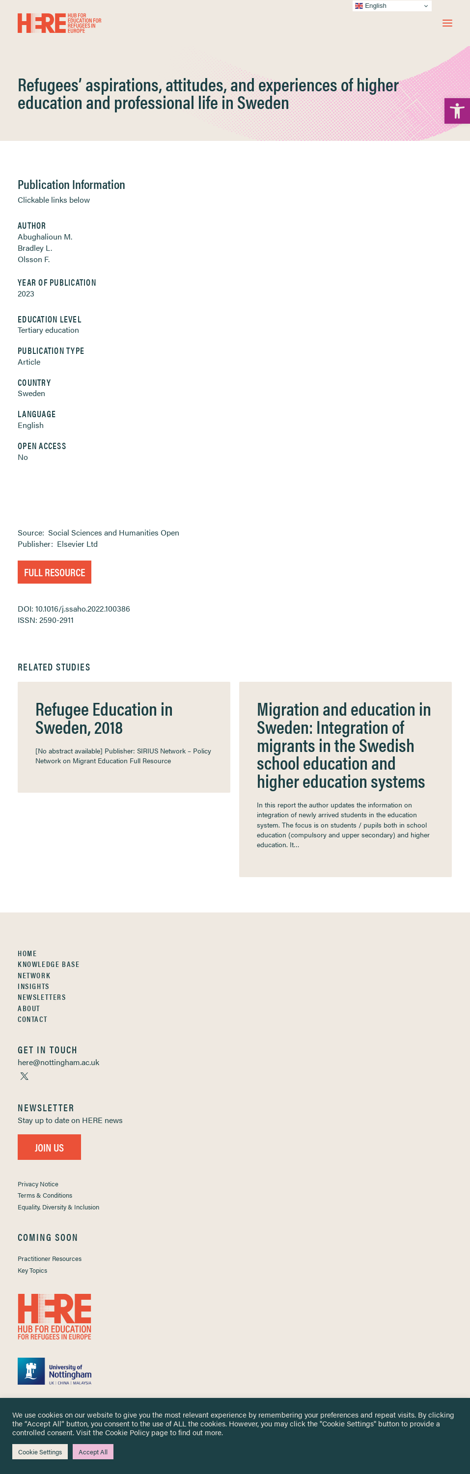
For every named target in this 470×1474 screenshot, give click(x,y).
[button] (447, 23)
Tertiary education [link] (48, 329)
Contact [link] (32, 1018)
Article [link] (29, 361)
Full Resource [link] (54, 571)
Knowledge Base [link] (49, 963)
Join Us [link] (49, 1146)
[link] (457, 111)
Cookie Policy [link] (127, 1432)
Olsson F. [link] (34, 259)
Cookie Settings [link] (40, 1451)
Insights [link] (34, 986)
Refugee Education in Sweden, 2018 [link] (104, 717)
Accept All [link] (93, 1451)
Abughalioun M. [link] (45, 236)
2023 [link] (26, 293)
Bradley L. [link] (35, 247)
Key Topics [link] (32, 1270)
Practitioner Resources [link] (50, 1258)
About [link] (29, 1008)
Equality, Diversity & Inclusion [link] (58, 1206)
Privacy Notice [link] (38, 1183)
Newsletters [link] (42, 996)
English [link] (31, 424)
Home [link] (27, 953)
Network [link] (34, 975)
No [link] (23, 456)
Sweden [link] (31, 393)
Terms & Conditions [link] (45, 1195)
